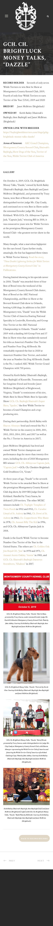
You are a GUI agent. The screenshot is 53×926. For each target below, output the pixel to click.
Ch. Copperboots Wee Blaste (34, 517)
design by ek (26, 913)
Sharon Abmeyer (11, 425)
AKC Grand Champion (36, 143)
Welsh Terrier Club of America (28, 156)
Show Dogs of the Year (24, 151)
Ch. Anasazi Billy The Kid (24, 522)
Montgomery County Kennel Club (20, 147)
